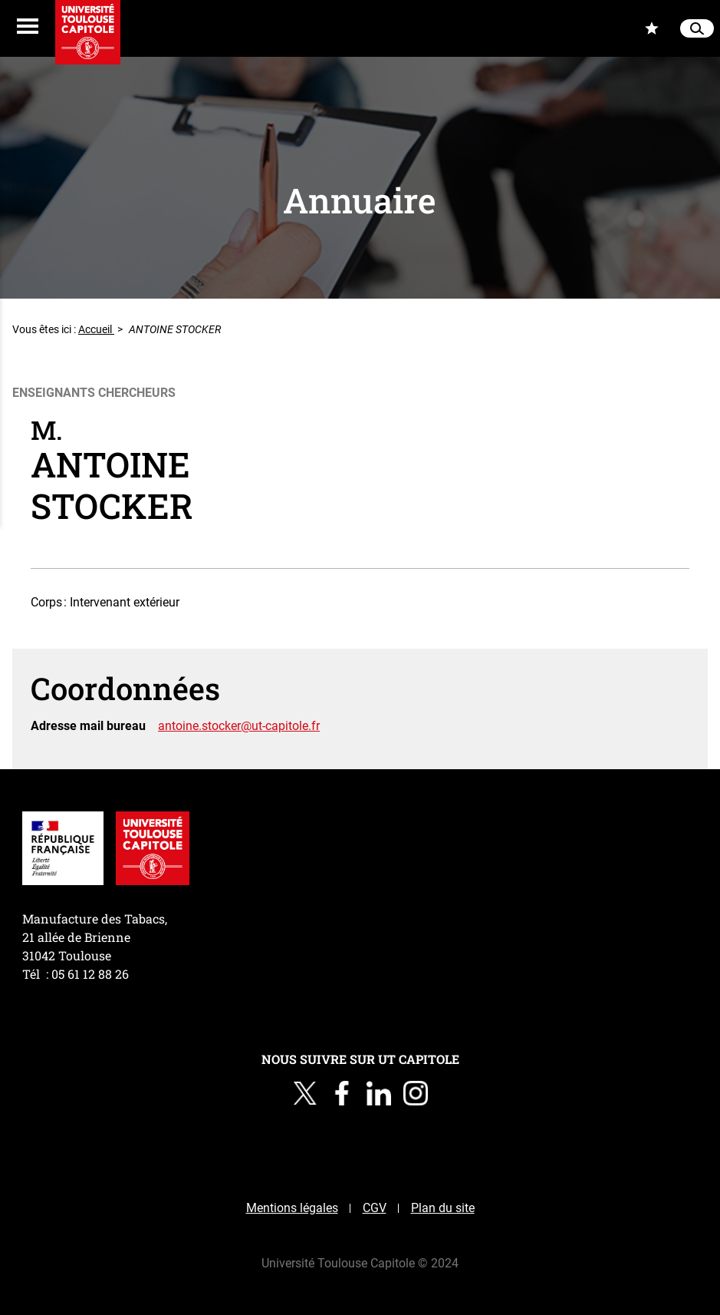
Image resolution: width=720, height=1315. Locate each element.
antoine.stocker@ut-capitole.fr (239, 726)
